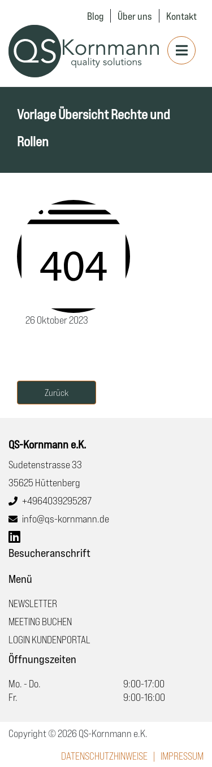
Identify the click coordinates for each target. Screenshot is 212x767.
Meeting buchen (40, 621)
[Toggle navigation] (181, 50)
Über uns (135, 16)
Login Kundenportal (49, 639)
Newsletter (32, 603)
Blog (95, 16)
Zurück (56, 392)
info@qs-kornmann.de (65, 518)
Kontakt (181, 16)
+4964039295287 (57, 500)
